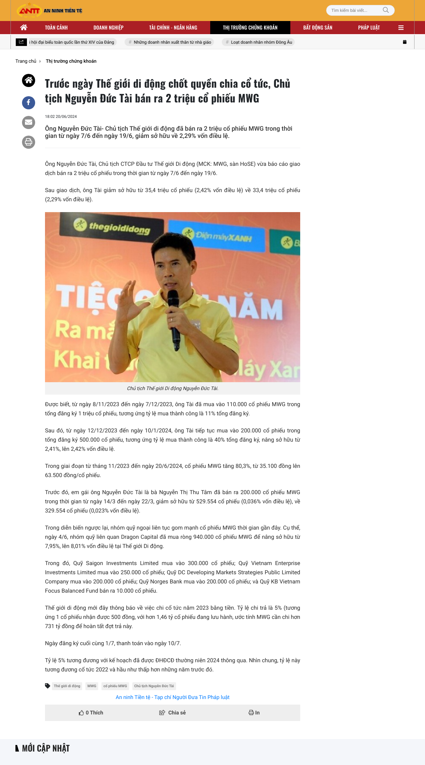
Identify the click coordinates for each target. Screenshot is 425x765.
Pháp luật (369, 27)
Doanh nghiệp (108, 27)
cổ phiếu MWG (115, 686)
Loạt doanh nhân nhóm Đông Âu (262, 42)
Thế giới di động (67, 686)
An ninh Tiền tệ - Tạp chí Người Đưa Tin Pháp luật (173, 697)
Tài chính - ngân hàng (173, 27)
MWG (91, 686)
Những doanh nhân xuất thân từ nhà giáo (173, 42)
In (254, 713)
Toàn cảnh (56, 27)
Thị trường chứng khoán (250, 27)
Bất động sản (318, 27)
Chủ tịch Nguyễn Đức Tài (154, 686)
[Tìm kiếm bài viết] (360, 10)
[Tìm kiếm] (386, 10)
